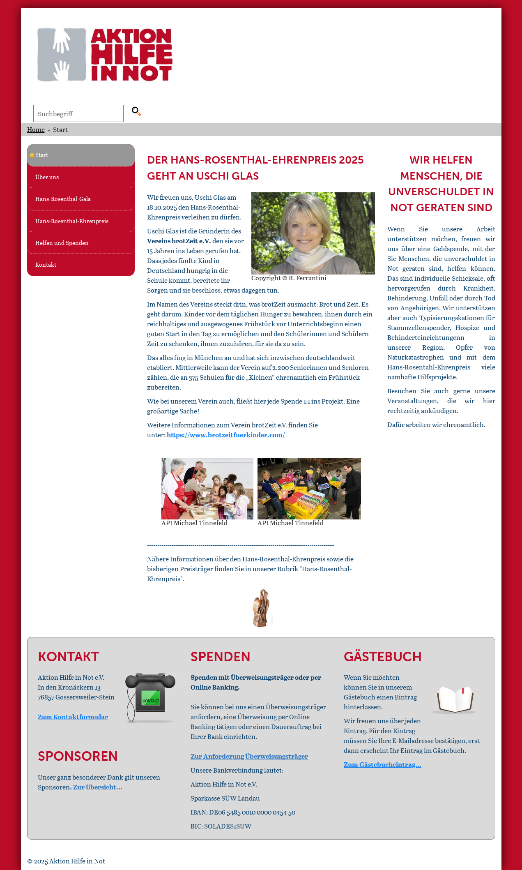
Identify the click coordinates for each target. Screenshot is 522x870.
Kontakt (45, 264)
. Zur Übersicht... (96, 787)
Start (41, 154)
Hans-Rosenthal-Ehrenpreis (71, 221)
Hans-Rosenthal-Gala (63, 198)
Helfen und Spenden (62, 242)
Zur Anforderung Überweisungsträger (249, 756)
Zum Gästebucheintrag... (382, 764)
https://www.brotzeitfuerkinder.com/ (226, 434)
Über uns (47, 177)
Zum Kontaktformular (73, 716)
